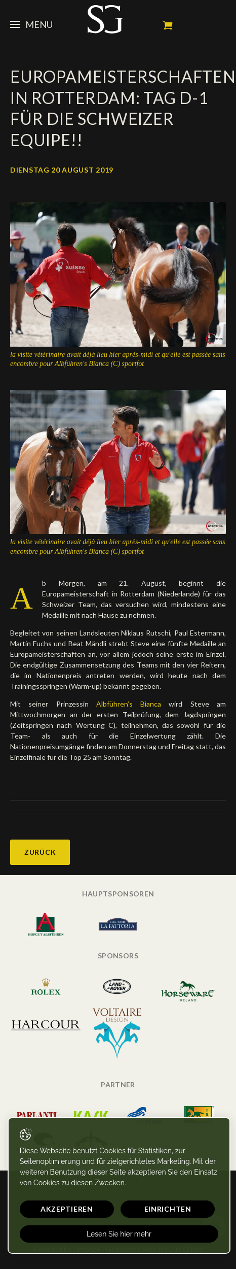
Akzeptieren (67, 1209)
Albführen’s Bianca (128, 703)
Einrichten (167, 1209)
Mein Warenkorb (168, 25)
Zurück (40, 852)
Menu (31, 24)
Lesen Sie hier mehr (119, 1234)
